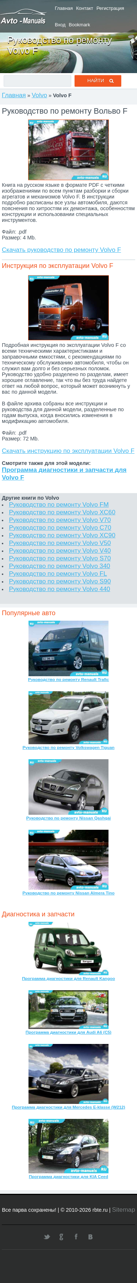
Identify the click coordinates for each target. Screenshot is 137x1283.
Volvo (39, 95)
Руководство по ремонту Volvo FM (59, 504)
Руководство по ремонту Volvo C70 (60, 527)
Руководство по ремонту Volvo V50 (60, 542)
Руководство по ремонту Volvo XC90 (62, 535)
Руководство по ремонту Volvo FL (58, 573)
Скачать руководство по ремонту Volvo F (61, 249)
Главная (64, 8)
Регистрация (110, 8)
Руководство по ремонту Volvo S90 (60, 581)
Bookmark (79, 24)
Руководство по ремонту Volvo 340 (59, 565)
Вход (60, 24)
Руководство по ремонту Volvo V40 (60, 550)
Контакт (84, 8)
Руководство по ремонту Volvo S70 (60, 558)
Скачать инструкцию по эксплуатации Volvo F (68, 450)
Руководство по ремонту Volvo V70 (60, 519)
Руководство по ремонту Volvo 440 (59, 589)
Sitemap (123, 1209)
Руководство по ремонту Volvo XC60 (62, 512)
